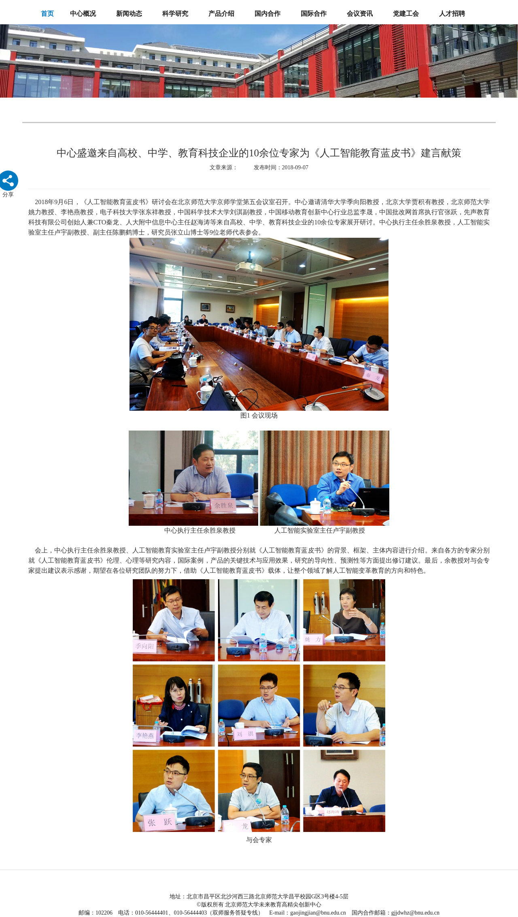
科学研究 (175, 13)
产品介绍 (221, 13)
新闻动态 (129, 13)
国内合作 (267, 13)
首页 (47, 13)
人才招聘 (452, 13)
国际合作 (314, 13)
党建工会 (406, 13)
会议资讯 (360, 13)
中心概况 (83, 13)
